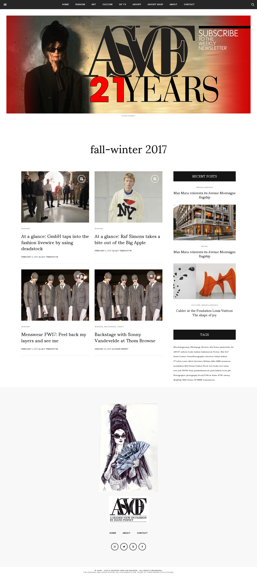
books (190, 352)
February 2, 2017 (103, 250)
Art (93, 4)
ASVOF (176, 352)
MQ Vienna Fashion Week (196, 366)
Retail (204, 246)
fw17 (227, 352)
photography (191, 375)
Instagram (110, 327)
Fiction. (216, 352)
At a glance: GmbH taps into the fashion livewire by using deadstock (55, 242)
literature (198, 361)
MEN (218, 361)
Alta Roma (214, 347)
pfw (229, 370)
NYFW (185, 370)
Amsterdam (225, 347)
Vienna (190, 380)
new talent (224, 366)
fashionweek (206, 352)
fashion (197, 352)
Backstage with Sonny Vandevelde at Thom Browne (125, 337)
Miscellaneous (204, 187)
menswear (226, 361)
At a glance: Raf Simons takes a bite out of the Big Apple (127, 239)
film (222, 352)
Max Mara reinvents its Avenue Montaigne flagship (205, 195)
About (173, 4)
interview (209, 356)
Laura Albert (188, 361)
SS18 (184, 380)
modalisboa (178, 366)
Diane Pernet (121, 349)
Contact (189, 4)
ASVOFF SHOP (155, 4)
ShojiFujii (177, 380)
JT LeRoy (177, 361)
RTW (220, 375)
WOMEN (198, 380)
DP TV (122, 4)
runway (226, 375)
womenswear (209, 380)
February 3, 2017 (29, 257)
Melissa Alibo (209, 361)
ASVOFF (137, 4)
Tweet (120, 327)
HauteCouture (179, 356)
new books (214, 366)
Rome (214, 375)
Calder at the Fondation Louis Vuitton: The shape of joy (204, 312)
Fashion (80, 4)
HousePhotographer (196, 356)
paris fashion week (218, 370)
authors (184, 352)
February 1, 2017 (29, 349)
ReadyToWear (204, 375)
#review (205, 347)
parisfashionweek (202, 370)
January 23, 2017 (103, 349)
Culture (107, 4)
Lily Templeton (49, 257)
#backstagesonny (181, 347)
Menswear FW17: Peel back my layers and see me (53, 337)
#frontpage (195, 347)
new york (177, 370)
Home (65, 4)
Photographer (179, 375)
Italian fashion (220, 356)
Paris (191, 370)
